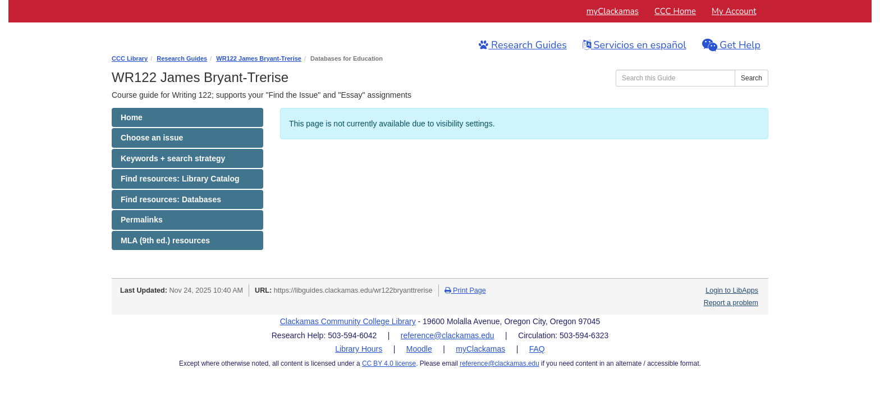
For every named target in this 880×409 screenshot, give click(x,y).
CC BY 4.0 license (389, 363)
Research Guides (522, 44)
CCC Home (675, 11)
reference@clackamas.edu (447, 335)
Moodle (419, 348)
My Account (734, 11)
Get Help (731, 44)
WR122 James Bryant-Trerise (258, 58)
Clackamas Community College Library (348, 321)
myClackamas (612, 11)
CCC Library (130, 58)
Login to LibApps (731, 290)
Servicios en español (634, 44)
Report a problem (731, 303)
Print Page (465, 290)
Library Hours (358, 348)
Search (751, 78)
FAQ (537, 348)
